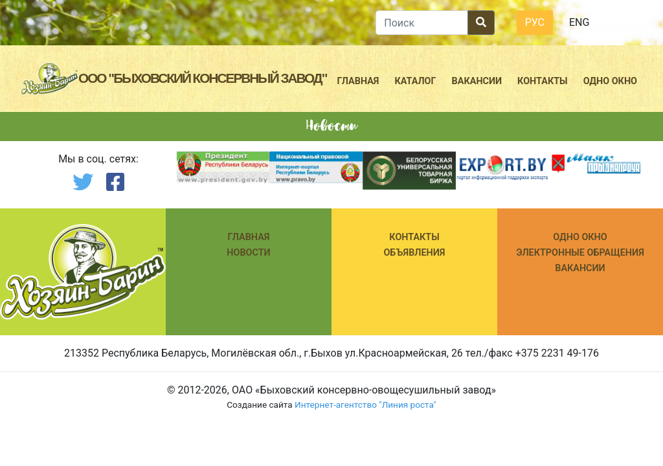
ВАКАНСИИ (580, 268)
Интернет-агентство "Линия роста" (365, 404)
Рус (535, 22)
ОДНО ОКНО (580, 237)
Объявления (414, 252)
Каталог (415, 81)
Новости (248, 252)
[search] (421, 22)
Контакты (542, 81)
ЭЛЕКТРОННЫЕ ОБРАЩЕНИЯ (580, 252)
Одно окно (610, 81)
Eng (579, 22)
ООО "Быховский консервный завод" (202, 78)
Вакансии (477, 81)
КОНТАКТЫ (414, 237)
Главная (358, 81)
